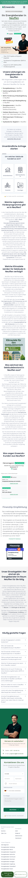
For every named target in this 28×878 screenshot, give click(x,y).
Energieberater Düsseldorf (8, 866)
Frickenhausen (13, 612)
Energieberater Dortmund (8, 856)
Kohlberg (21, 612)
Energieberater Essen (7, 868)
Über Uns (3, 833)
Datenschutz (18, 835)
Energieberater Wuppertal (8, 852)
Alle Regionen (5, 844)
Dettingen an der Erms (18, 607)
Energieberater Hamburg (8, 847)
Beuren (6, 607)
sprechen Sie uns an (14, 139)
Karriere (3, 831)
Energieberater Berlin (7, 849)
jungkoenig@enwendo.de (16, 753)
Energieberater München (8, 859)
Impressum (18, 838)
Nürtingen (5, 614)
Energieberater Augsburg (8, 864)
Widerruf (17, 833)
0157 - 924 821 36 (14, 750)
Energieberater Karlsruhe (8, 854)
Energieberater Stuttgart (7, 861)
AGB (16, 831)
